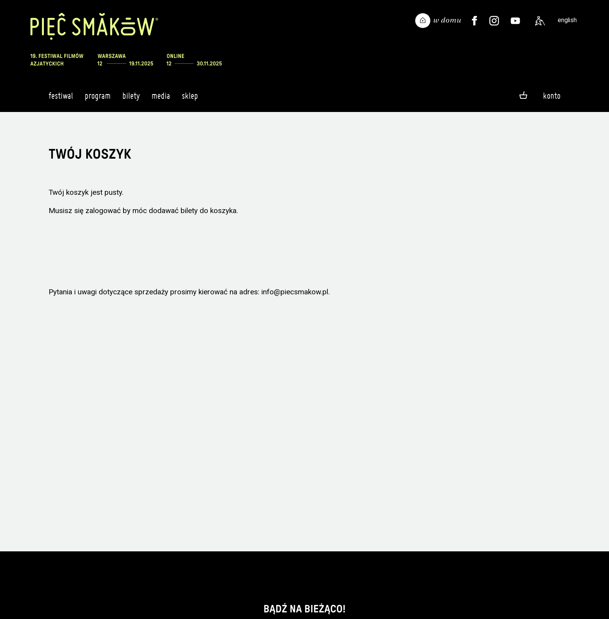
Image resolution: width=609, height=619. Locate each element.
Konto (551, 95)
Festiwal (61, 99)
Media (160, 99)
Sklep (190, 99)
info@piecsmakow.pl (294, 291)
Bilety (131, 99)
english (567, 20)
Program (98, 99)
